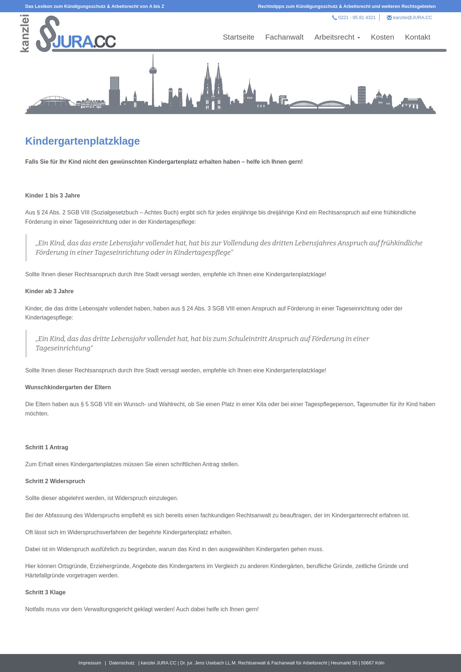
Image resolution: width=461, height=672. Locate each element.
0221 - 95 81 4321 (357, 17)
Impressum (90, 663)
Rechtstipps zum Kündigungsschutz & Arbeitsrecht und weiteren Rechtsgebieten (347, 6)
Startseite (239, 37)
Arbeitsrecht (337, 37)
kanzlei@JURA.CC (412, 17)
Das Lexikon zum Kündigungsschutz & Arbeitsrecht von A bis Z (94, 6)
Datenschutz (122, 663)
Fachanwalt (284, 37)
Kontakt (417, 37)
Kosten (382, 37)
